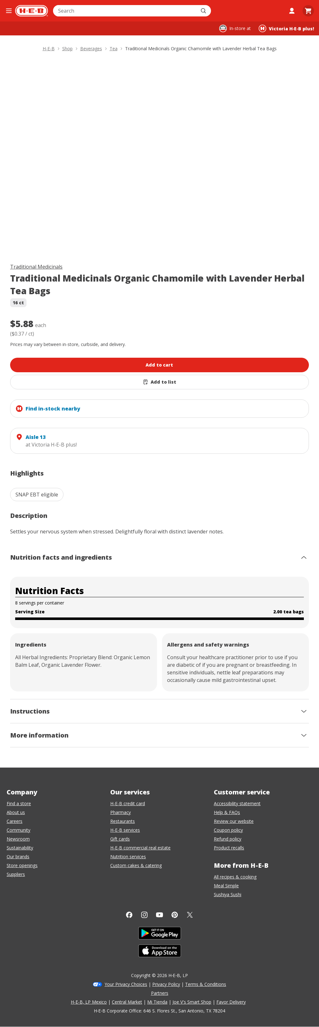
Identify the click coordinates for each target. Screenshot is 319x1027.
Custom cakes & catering (136, 865)
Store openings (22, 865)
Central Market (127, 1002)
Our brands (18, 857)
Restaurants (122, 821)
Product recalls (229, 848)
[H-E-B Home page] (31, 10)
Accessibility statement (237, 803)
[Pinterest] (175, 915)
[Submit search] (204, 10)
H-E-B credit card (127, 803)
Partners (159, 993)
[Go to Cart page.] (308, 10)
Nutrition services (128, 857)
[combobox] (125, 10)
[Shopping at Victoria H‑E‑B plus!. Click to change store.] (286, 28)
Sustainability (20, 848)
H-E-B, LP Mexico (89, 1002)
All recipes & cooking (235, 877)
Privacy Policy (166, 984)
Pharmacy (120, 812)
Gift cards (120, 839)
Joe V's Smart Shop (191, 1002)
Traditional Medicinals (36, 266)
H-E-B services (125, 830)
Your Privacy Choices (126, 984)
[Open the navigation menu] (9, 11)
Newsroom (18, 839)
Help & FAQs (227, 812)
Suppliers (16, 874)
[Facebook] (129, 915)
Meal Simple (226, 886)
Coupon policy (228, 830)
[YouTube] (159, 915)
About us (16, 812)
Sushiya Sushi (227, 894)
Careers (14, 821)
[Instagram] (144, 915)
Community (18, 830)
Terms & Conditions (205, 984)
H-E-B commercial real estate (140, 848)
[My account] (292, 10)
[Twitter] (190, 915)
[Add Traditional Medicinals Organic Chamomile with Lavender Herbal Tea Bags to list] (159, 382)
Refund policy (227, 839)
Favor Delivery (231, 1002)
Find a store (19, 803)
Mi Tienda (157, 1002)
